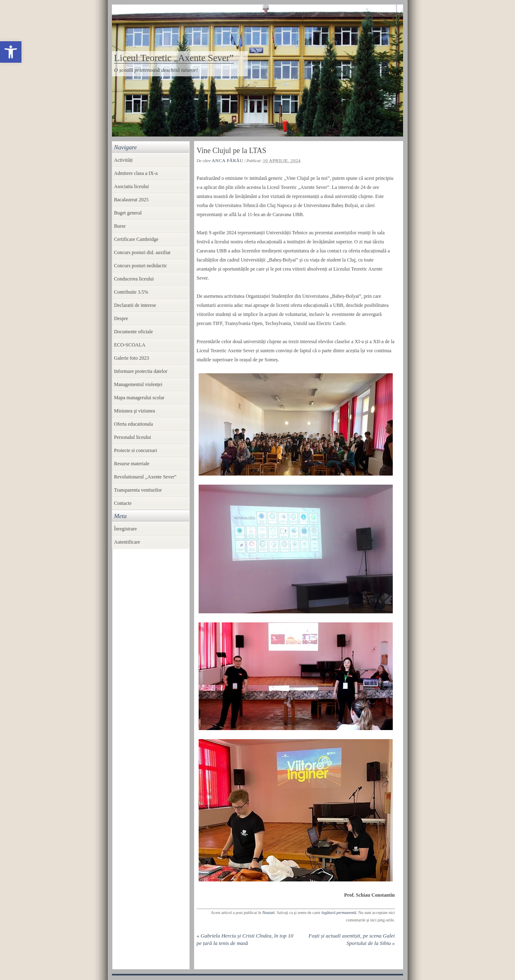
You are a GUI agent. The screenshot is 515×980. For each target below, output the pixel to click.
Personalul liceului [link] (132, 437)
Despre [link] (121, 318)
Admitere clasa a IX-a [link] (136, 173)
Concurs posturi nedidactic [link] (140, 266)
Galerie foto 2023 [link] (131, 358)
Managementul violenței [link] (138, 384)
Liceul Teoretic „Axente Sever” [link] (174, 58)
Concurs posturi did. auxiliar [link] (142, 252)
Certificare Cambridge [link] (136, 239)
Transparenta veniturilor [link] (138, 490)
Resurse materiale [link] (132, 463)
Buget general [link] (128, 213)
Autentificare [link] (127, 542)
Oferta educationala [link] (133, 424)
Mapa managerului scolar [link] (139, 397)
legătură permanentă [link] (338, 912)
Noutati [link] (268, 912)
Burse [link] (120, 226)
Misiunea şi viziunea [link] (134, 411)
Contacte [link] (123, 503)
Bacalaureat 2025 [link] (131, 200)
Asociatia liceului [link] (131, 186)
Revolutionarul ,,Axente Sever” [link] (145, 477)
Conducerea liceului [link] (134, 279)
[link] (10, 52)
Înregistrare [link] (125, 529)
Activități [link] (123, 160)
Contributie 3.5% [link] (131, 292)
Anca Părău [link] (227, 160)
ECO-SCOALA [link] (129, 345)
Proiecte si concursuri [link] (135, 450)
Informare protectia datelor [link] (140, 371)
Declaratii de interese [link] (135, 305)
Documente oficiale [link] (133, 332)
